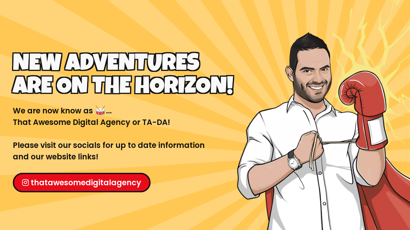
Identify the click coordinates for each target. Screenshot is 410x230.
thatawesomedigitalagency (81, 182)
